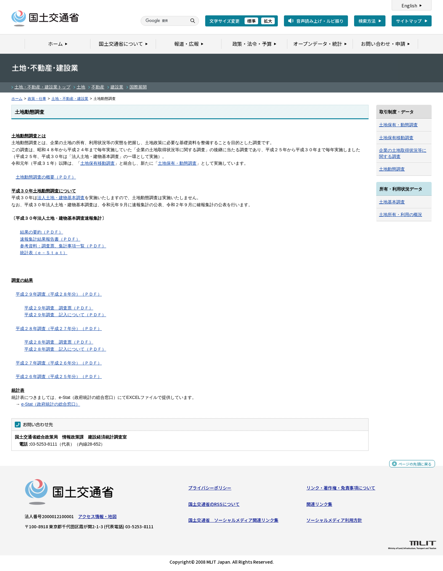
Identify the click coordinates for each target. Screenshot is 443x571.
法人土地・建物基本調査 (61, 197)
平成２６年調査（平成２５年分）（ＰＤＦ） (59, 376)
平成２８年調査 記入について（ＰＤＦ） (65, 349)
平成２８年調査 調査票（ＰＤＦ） (58, 342)
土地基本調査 (392, 201)
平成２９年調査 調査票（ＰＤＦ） (58, 307)
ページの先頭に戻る (413, 467)
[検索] (163, 21)
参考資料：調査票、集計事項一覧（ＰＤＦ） (63, 245)
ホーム (16, 98)
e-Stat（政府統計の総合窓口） (50, 404)
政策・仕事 (37, 98)
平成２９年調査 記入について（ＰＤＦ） (65, 314)
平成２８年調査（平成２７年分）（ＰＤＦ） (59, 328)
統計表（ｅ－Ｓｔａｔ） (43, 252)
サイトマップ (409, 21)
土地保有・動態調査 (177, 163)
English (409, 5)
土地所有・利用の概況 (400, 214)
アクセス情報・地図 (97, 518)
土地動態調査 (392, 169)
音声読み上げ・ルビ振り (320, 21)
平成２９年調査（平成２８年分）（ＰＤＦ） (59, 294)
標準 (251, 21)
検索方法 (367, 21)
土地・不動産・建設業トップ (42, 87)
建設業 (116, 87)
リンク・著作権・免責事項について (340, 489)
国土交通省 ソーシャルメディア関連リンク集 (233, 521)
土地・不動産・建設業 (69, 98)
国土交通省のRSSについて (214, 505)
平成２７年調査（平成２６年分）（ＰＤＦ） (59, 362)
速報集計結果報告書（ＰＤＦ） (50, 239)
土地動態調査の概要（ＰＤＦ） (46, 177)
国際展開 (138, 87)
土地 (81, 87)
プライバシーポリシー (209, 489)
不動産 (97, 87)
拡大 (268, 21)
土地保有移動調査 (97, 163)
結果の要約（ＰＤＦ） (41, 232)
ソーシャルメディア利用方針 (334, 521)
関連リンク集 (319, 505)
